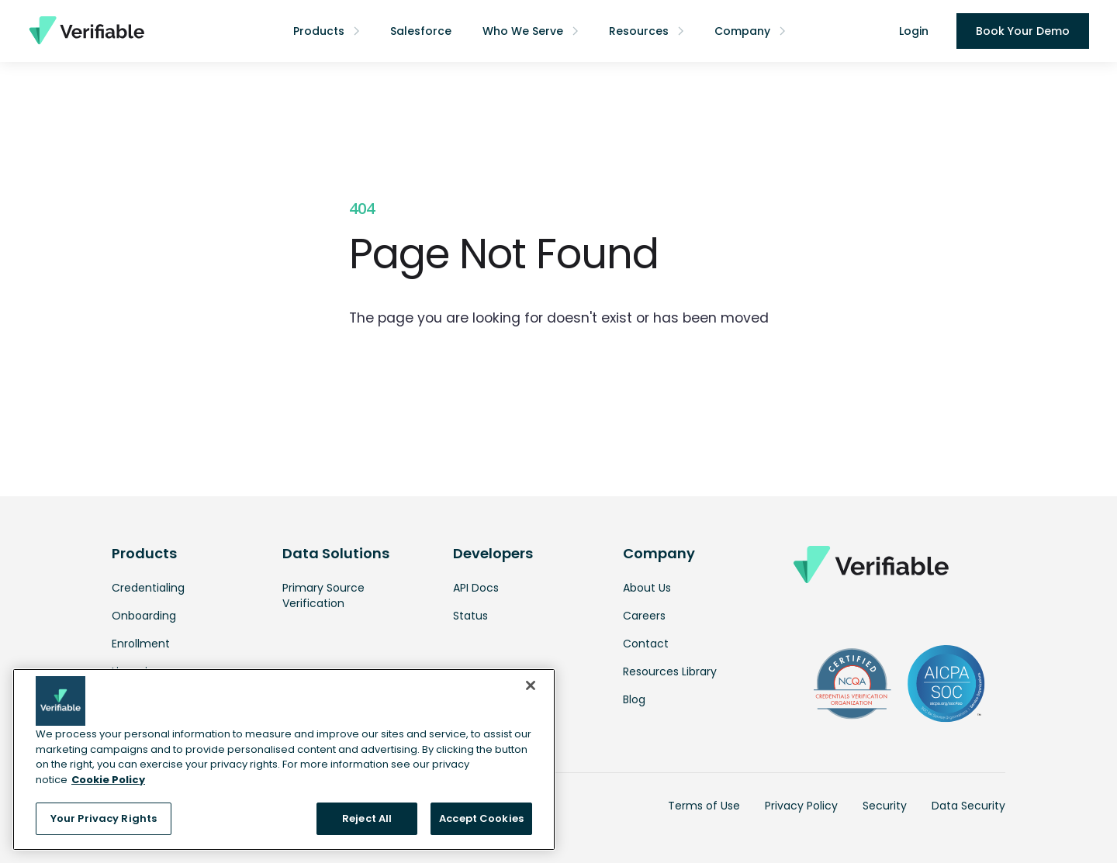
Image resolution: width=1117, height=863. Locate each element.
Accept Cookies (481, 818)
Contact (646, 643)
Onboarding (144, 615)
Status (470, 615)
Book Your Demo (1023, 31)
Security (885, 805)
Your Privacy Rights (103, 818)
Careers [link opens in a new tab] (644, 615)
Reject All (367, 818)
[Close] (531, 685)
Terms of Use (704, 805)
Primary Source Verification (323, 595)
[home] (86, 31)
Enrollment (141, 643)
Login (914, 31)
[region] (283, 759)
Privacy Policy (801, 805)
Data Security (968, 805)
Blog (634, 699)
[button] (326, 31)
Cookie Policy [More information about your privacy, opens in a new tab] (108, 779)
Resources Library (670, 671)
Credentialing (148, 587)
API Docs (476, 587)
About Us (647, 587)
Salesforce (420, 31)
